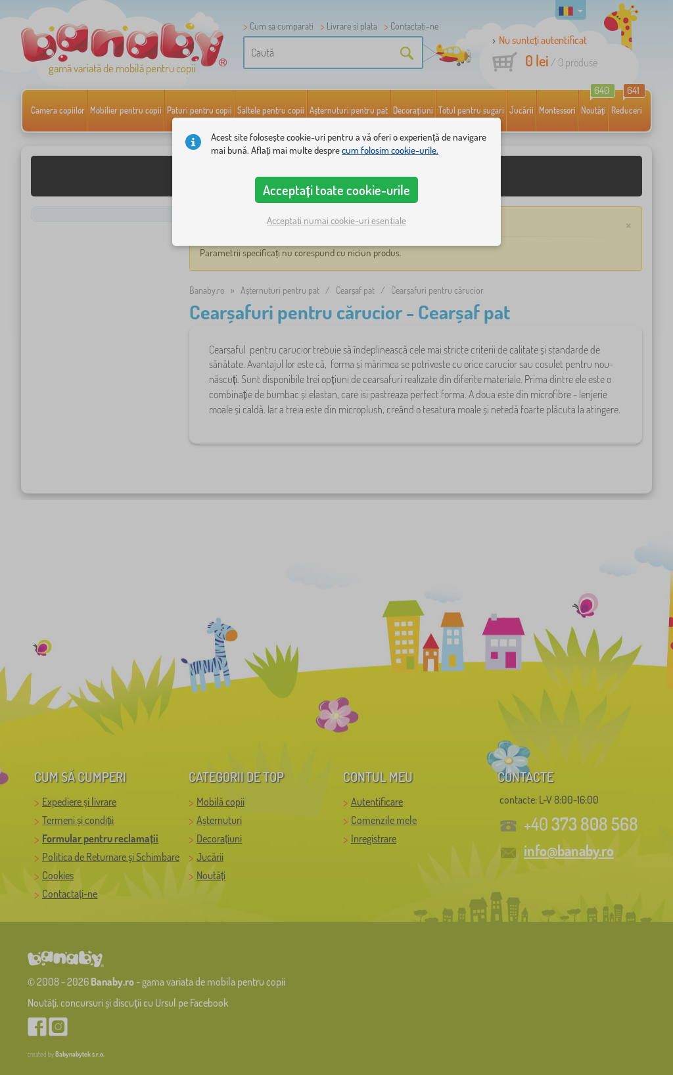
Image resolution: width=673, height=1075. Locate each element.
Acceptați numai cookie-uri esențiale (336, 220)
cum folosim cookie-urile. (390, 150)
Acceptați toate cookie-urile (336, 189)
